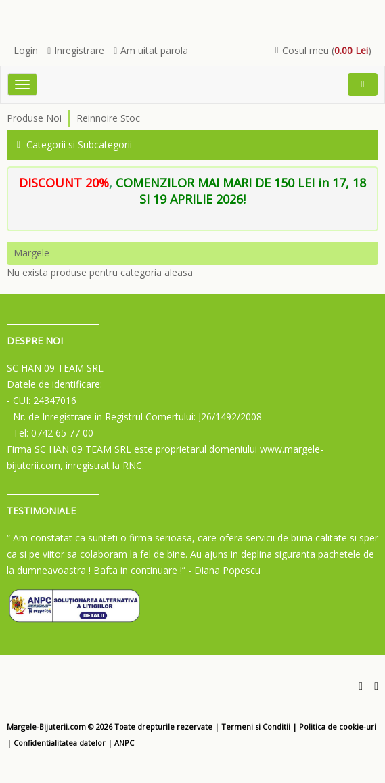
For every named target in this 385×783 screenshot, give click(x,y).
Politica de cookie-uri (337, 726)
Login (22, 50)
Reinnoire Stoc (108, 118)
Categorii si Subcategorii (74, 144)
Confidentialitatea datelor (60, 743)
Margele (31, 252)
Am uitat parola (151, 50)
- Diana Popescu (224, 570)
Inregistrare (75, 50)
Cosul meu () (323, 50)
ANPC (124, 743)
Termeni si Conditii (255, 726)
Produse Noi (34, 118)
